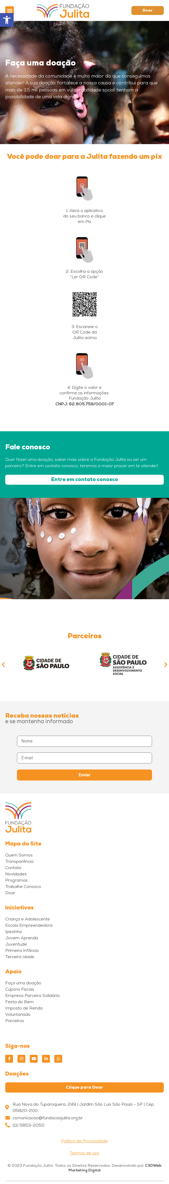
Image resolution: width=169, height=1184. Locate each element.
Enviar (84, 774)
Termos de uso (84, 1154)
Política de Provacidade (84, 1141)
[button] (9, 10)
